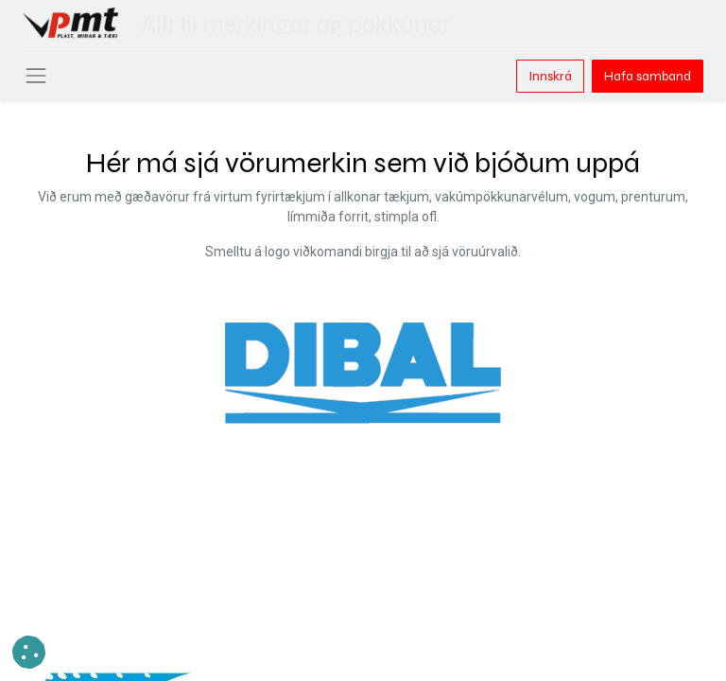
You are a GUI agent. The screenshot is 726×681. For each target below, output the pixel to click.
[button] (28, 652)
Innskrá (550, 76)
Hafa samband (647, 76)
